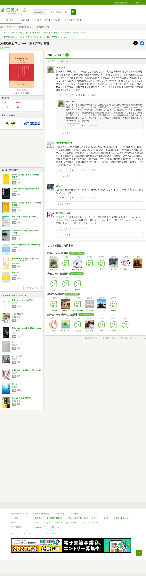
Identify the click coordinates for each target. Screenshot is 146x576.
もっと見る (32, 288)
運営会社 (38, 518)
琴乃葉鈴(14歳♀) (64, 213)
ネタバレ (64, 61)
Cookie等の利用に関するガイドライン (84, 518)
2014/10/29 (92, 198)
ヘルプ (37, 523)
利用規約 (74, 514)
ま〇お (59, 185)
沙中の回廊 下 (17, 314)
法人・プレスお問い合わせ (65, 523)
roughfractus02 (64, 142)
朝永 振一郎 (11, 27)
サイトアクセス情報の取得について (117, 518)
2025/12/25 (92, 95)
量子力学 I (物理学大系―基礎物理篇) (26, 245)
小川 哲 (14, 303)
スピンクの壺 (17, 356)
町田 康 (14, 345)
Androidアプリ (40, 527)
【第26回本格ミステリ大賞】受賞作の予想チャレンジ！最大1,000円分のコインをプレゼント (39, 37)
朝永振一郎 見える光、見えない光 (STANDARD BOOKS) (25, 260)
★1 (73, 198)
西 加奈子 (15, 387)
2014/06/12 (88, 228)
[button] (73, 12)
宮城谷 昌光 (16, 317)
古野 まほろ (16, 333)
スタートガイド (60, 514)
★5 (73, 170)
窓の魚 (14, 384)
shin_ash (60, 67)
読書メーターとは (42, 514)
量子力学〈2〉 (17, 273)
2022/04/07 (92, 170)
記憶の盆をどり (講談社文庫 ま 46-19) (27, 370)
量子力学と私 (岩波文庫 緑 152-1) (25, 217)
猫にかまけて (17, 342)
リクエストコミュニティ (90, 523)
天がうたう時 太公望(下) (21, 398)
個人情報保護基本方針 (55, 518)
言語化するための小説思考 (22, 300)
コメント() (80, 95)
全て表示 (51, 61)
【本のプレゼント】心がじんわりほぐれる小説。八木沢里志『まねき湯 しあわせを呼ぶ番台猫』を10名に (45, 33)
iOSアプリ (55, 527)
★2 (83, 126)
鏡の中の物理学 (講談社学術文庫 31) (26, 189)
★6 (73, 95)
